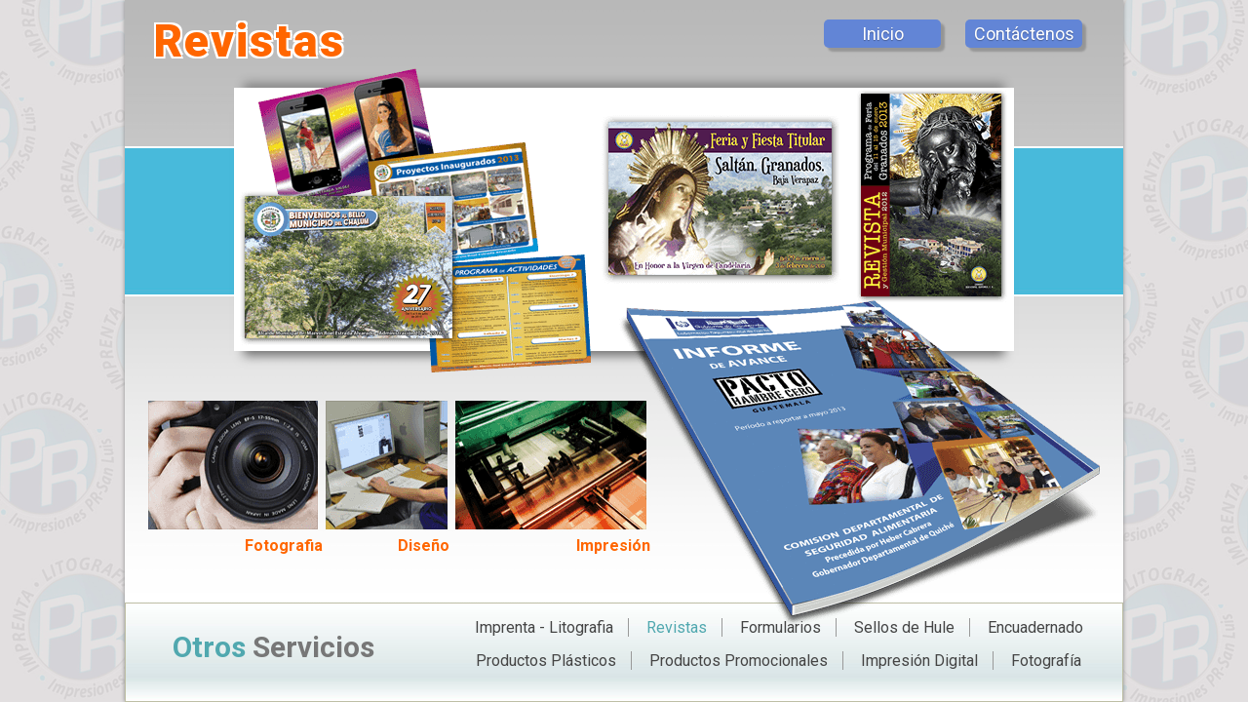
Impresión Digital (919, 660)
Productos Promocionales (738, 660)
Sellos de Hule (904, 627)
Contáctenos (1024, 33)
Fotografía (1046, 660)
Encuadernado (1035, 627)
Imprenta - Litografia (544, 627)
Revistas (676, 627)
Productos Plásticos (546, 660)
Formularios (780, 627)
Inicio (883, 33)
